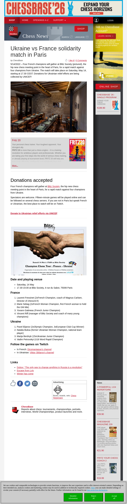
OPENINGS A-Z (41, 20)
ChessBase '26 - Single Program (107, 96)
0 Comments (81, 60)
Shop (12, 20)
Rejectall (93, 497)
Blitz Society (53, 186)
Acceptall (114, 497)
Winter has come (25, 373)
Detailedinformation (73, 497)
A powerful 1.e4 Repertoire (106, 388)
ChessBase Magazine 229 (104, 423)
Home (25, 20)
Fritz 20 (16, 140)
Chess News (35, 36)
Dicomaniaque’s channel (39, 349)
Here (93, 488)
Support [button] (59, 20)
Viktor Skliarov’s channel (42, 352)
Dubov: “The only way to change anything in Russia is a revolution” (49, 367)
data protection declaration (97, 490)
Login (110, 20)
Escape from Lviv (25, 370)
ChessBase (27, 406)
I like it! (71, 60)
